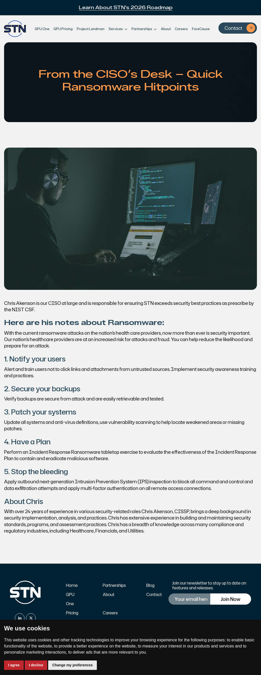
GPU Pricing (63, 29)
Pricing (72, 613)
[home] (15, 28)
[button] (118, 29)
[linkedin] (19, 618)
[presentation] (209, 619)
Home (72, 585)
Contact (154, 594)
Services (116, 29)
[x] (31, 618)
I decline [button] (36, 665)
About (166, 29)
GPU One (42, 29)
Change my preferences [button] (72, 665)
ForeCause (201, 29)
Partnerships (114, 585)
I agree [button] (14, 665)
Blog (150, 585)
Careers (181, 29)
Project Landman (91, 29)
